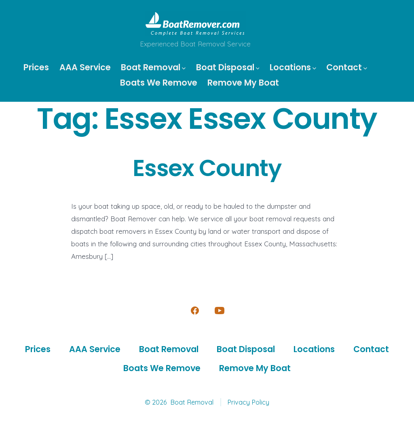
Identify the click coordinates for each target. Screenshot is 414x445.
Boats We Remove (158, 82)
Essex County (207, 168)
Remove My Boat (243, 82)
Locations (293, 67)
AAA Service (85, 67)
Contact (346, 67)
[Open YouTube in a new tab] (219, 310)
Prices (36, 67)
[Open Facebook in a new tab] (195, 310)
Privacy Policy (248, 402)
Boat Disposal (228, 67)
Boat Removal (153, 67)
